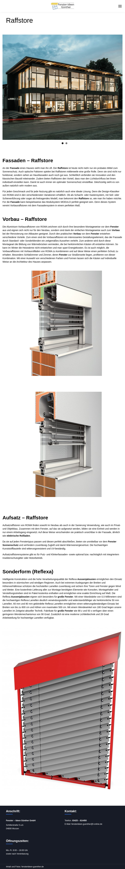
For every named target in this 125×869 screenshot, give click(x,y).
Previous (7, 87)
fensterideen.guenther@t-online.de (86, 824)
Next (117, 87)
